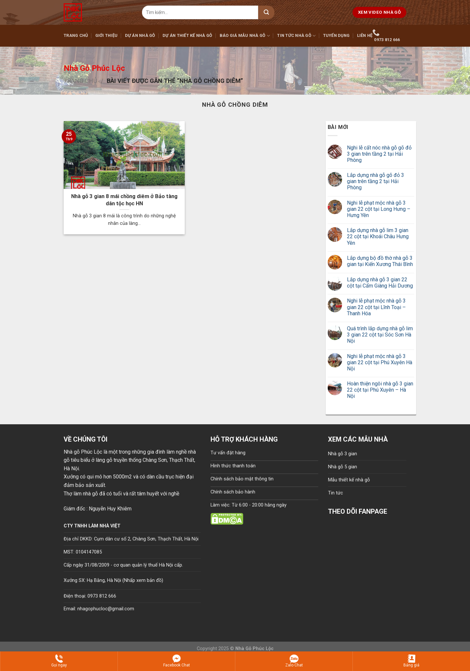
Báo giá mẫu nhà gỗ (245, 36)
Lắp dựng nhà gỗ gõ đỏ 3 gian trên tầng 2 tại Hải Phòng (375, 181)
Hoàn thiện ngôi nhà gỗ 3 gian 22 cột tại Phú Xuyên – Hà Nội (380, 390)
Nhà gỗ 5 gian (342, 467)
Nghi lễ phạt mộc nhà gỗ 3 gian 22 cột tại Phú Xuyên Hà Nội (379, 362)
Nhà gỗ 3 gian (342, 454)
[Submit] (266, 12)
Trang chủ (76, 35)
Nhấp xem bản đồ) (143, 580)
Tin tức (335, 493)
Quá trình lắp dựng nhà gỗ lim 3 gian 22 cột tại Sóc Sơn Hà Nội (380, 334)
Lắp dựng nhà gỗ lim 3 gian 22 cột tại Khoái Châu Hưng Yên (378, 236)
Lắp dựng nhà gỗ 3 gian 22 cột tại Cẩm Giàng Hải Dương (380, 282)
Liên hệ (365, 35)
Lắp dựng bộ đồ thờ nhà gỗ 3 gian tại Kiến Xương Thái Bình (380, 261)
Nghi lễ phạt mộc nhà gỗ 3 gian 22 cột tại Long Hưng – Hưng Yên (378, 209)
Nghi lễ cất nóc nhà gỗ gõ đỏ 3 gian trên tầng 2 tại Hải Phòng (379, 154)
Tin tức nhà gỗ (296, 36)
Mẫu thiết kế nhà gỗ (349, 480)
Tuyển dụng (336, 35)
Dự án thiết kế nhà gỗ (187, 35)
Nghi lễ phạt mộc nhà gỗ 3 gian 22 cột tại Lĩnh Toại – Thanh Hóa (376, 307)
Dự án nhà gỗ (140, 35)
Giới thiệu (106, 35)
